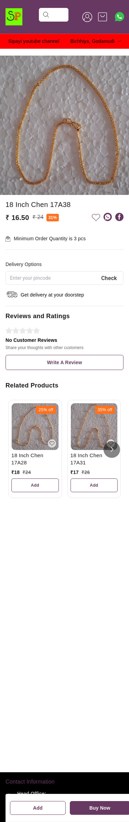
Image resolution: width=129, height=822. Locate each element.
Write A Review (64, 362)
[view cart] (102, 17)
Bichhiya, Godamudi (93, 41)
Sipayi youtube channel (34, 41)
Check (109, 278)
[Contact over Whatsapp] (119, 16)
